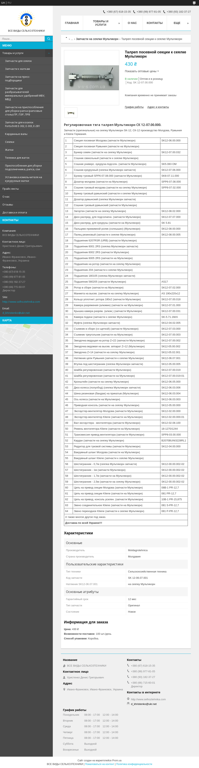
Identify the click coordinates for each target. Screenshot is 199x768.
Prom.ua (116, 760)
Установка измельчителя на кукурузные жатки (23, 179)
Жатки (9, 150)
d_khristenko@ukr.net (16, 313)
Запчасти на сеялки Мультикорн (97, 39)
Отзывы (7, 204)
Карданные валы (16, 134)
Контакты (155, 23)
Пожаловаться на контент (99, 764)
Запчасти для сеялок (18, 61)
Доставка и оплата (14, 212)
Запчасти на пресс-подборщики (17, 78)
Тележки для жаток (17, 157)
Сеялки (9, 142)
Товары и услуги (12, 53)
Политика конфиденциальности (134, 764)
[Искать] (49, 39)
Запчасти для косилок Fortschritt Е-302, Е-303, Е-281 (22, 124)
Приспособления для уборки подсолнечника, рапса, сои (23, 167)
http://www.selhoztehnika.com (21, 301)
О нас (6, 196)
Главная (72, 23)
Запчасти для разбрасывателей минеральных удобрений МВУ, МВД (25, 93)
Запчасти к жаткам (17, 69)
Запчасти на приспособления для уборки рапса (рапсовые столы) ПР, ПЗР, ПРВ (24, 110)
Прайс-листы (10, 188)
